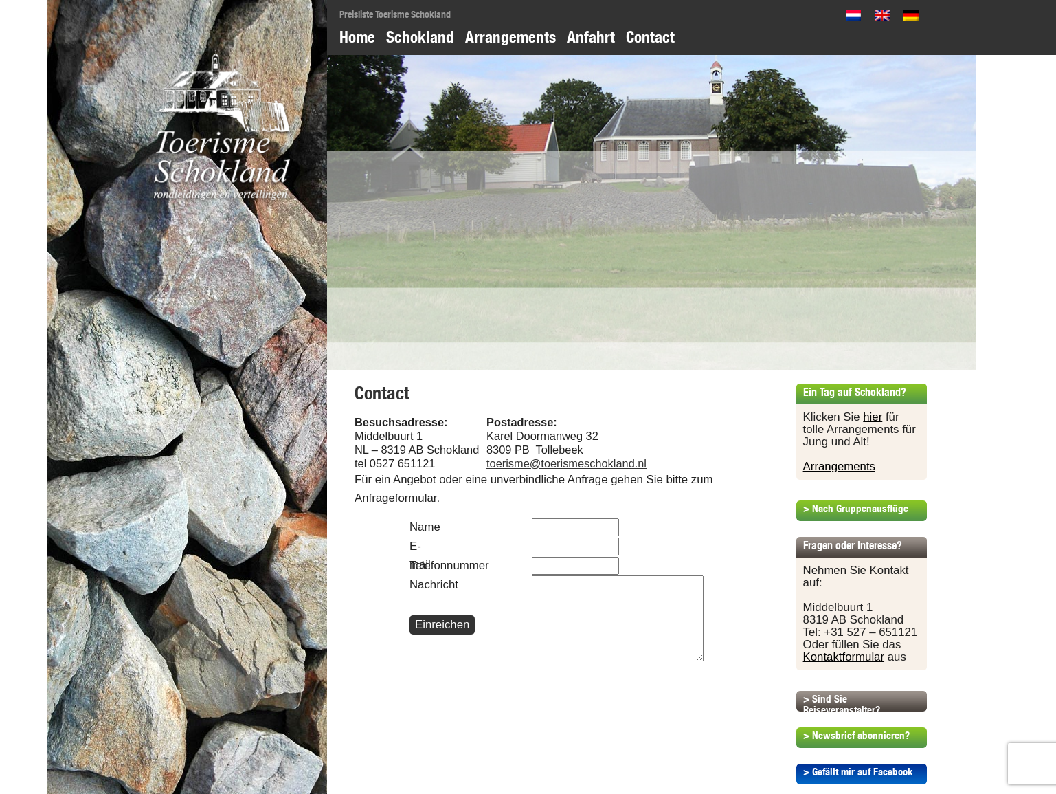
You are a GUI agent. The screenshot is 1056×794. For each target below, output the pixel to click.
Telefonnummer (419, 565)
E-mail (419, 555)
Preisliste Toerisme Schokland (395, 14)
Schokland (420, 37)
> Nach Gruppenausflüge (855, 508)
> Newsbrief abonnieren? (856, 735)
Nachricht (419, 584)
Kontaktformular (843, 656)
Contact (650, 37)
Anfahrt (591, 37)
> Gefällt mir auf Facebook (858, 771)
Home (357, 37)
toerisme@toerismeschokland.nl (566, 463)
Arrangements (510, 37)
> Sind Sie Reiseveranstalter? (841, 704)
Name (419, 526)
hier (872, 416)
